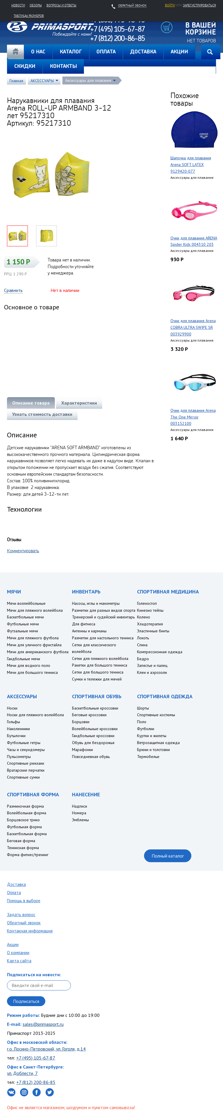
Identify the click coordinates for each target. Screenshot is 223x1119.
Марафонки (82, 749)
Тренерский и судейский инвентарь (103, 617)
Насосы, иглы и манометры (96, 603)
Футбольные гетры (23, 742)
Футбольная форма (24, 826)
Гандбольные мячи (23, 658)
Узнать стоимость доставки (42, 414)
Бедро (143, 658)
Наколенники (18, 728)
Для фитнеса (83, 624)
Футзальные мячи (22, 631)
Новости (18, 5)
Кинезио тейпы (150, 610)
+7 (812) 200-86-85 (35, 1082)
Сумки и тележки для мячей (97, 679)
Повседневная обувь (91, 756)
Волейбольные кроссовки (95, 728)
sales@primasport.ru (43, 1024)
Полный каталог (168, 856)
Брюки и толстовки (153, 749)
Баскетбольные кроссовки (95, 708)
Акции (13, 944)
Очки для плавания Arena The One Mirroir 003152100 (193, 417)
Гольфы (13, 721)
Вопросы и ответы (61, 5)
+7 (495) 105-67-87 (35, 1058)
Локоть (143, 637)
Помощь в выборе (23, 900)
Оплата (14, 892)
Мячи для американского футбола (38, 651)
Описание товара (31, 403)
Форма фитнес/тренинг (27, 854)
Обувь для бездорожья (93, 742)
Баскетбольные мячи (25, 617)
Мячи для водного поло (28, 665)
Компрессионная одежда (159, 651)
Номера (79, 812)
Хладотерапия (150, 624)
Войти (170, 5)
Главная (15, 52)
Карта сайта (19, 960)
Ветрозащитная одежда (158, 742)
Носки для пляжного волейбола (35, 714)
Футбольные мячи (23, 624)
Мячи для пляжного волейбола (35, 610)
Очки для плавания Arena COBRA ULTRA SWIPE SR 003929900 (193, 327)
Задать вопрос (21, 914)
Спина (142, 644)
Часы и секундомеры (26, 749)
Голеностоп (147, 603)
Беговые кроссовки (89, 714)
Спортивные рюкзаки (25, 763)
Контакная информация (30, 931)
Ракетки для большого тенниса (99, 665)
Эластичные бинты (153, 631)
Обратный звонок (24, 922)
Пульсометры (19, 756)
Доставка (16, 884)
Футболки (145, 728)
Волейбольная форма (26, 812)
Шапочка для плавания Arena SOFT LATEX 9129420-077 (190, 164)
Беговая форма (21, 840)
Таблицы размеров (29, 16)
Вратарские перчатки (25, 770)
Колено (143, 617)
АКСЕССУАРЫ (42, 80)
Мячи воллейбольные (26, 603)
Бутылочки (16, 735)
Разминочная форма (25, 806)
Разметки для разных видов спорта (103, 610)
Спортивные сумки (23, 777)
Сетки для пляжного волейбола (100, 658)
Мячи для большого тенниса (32, 672)
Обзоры (36, 5)
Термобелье (148, 756)
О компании (18, 952)
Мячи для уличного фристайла (34, 644)
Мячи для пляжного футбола (33, 637)
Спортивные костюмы (156, 714)
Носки (12, 708)
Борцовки (80, 721)
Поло (141, 721)
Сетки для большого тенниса (97, 672)
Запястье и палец (152, 665)
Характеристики (79, 403)
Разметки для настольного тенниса (103, 637)
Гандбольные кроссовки (93, 735)
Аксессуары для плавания (88, 80)
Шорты (143, 708)
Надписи (79, 806)
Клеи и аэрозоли (152, 672)
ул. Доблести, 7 (22, 1073)
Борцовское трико (23, 819)
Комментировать (23, 550)
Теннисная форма (23, 847)
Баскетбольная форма (27, 833)
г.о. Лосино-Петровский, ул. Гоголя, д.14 (46, 1049)
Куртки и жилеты (151, 735)
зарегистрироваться (199, 5)
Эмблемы (80, 819)
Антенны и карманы (89, 631)
